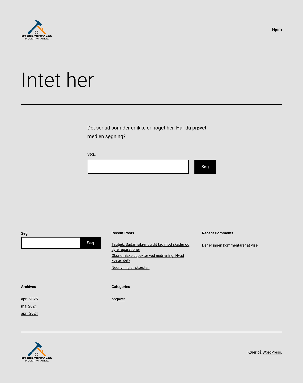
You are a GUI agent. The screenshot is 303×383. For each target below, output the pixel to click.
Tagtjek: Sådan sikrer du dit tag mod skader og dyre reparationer (150, 246)
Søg (24, 233)
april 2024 (29, 313)
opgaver (118, 299)
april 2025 (29, 299)
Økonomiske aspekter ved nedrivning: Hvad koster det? (148, 258)
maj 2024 (29, 306)
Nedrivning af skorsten (131, 267)
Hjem (277, 29)
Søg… (92, 154)
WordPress (272, 352)
